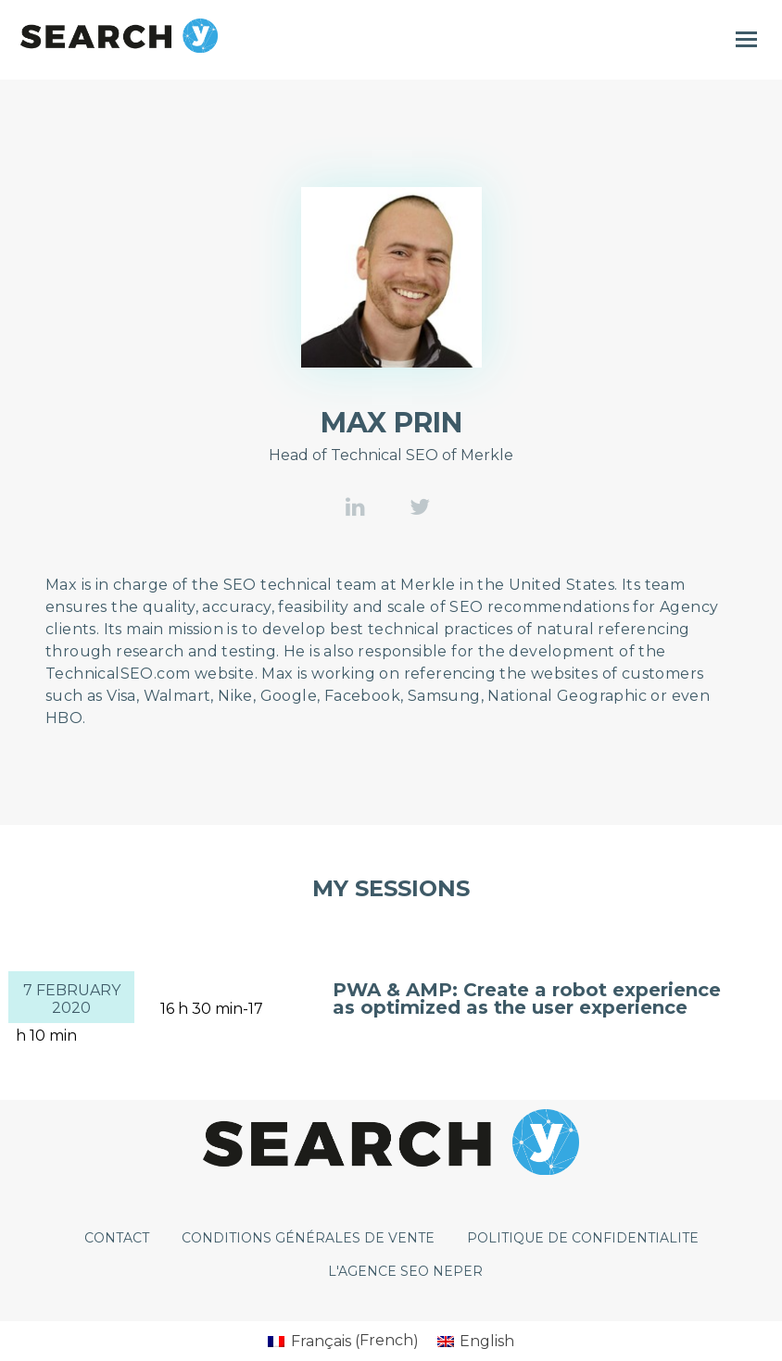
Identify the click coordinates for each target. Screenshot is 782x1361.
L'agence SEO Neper (405, 1271)
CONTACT (116, 1238)
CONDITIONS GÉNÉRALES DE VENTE (308, 1238)
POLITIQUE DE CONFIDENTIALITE (583, 1238)
